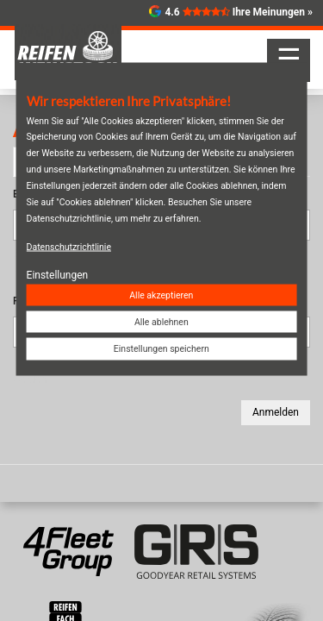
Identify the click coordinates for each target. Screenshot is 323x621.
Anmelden (275, 412)
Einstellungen (58, 274)
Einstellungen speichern (161, 348)
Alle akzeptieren (161, 295)
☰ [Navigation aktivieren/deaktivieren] (288, 58)
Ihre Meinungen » (273, 12)
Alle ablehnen (161, 322)
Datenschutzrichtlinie (69, 246)
